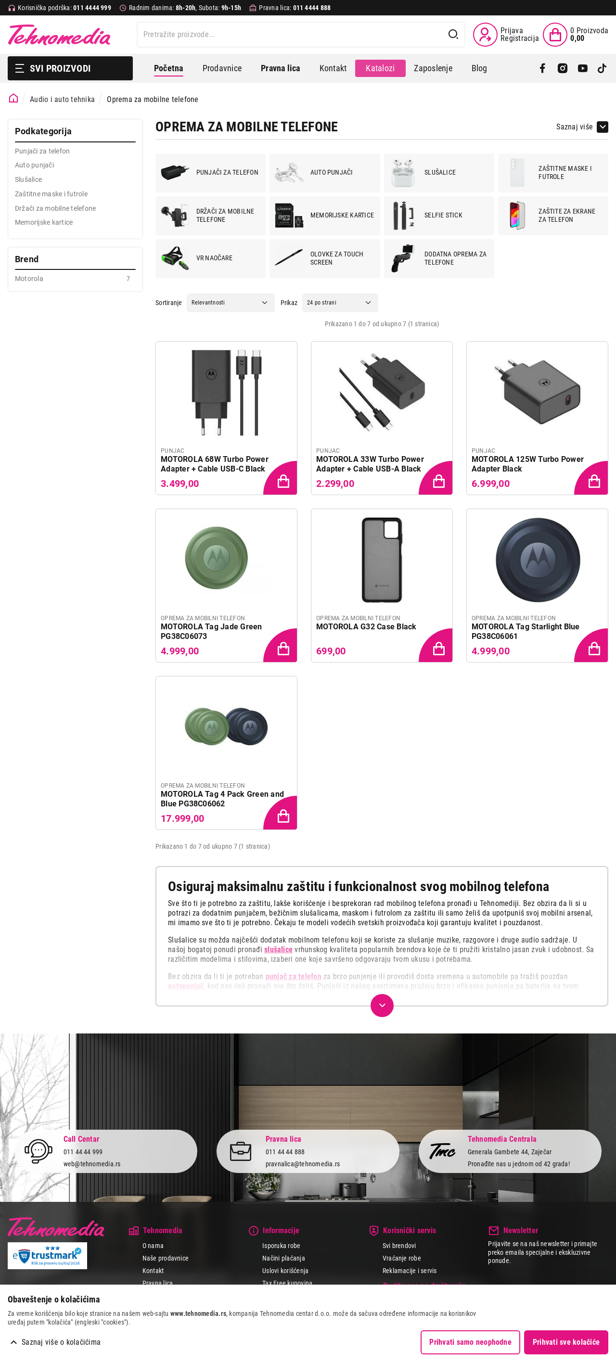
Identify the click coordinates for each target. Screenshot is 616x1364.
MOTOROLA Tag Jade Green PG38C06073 (211, 631)
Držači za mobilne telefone (208, 215)
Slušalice (422, 172)
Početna (168, 68)
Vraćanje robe (402, 1258)
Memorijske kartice (324, 215)
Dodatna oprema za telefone (438, 258)
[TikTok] (602, 68)
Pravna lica (157, 1283)
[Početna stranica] (14, 98)
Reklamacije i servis (410, 1271)
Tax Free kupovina (287, 1283)
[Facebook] (543, 68)
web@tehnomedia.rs (92, 1164)
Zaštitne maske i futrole (547, 172)
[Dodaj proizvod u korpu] (281, 479)
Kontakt (333, 68)
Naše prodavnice (165, 1258)
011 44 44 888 (285, 1152)
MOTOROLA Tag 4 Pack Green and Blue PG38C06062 (222, 799)
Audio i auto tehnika (62, 99)
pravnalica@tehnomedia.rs (303, 1164)
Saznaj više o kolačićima (61, 1342)
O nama (153, 1245)
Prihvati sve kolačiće (566, 1342)
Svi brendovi (399, 1245)
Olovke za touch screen (319, 258)
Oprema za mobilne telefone (152, 99)
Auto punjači (314, 172)
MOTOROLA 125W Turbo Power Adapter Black (528, 464)
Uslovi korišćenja (285, 1271)
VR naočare (196, 258)
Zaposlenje (433, 68)
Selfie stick (425, 215)
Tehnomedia (59, 34)
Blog (480, 68)
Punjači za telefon (209, 172)
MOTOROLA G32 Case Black (366, 626)
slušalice (278, 949)
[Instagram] (562, 68)
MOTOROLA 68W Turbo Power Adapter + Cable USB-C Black (215, 464)
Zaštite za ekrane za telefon (549, 215)
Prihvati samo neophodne (470, 1342)
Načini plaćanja (283, 1258)
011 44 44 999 (83, 1152)
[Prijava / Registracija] (506, 35)
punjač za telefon (293, 976)
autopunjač (186, 986)
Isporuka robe (281, 1245)
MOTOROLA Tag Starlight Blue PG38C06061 (525, 631)
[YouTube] (583, 68)
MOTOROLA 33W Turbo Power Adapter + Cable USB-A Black (370, 464)
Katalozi (380, 68)
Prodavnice (222, 68)
